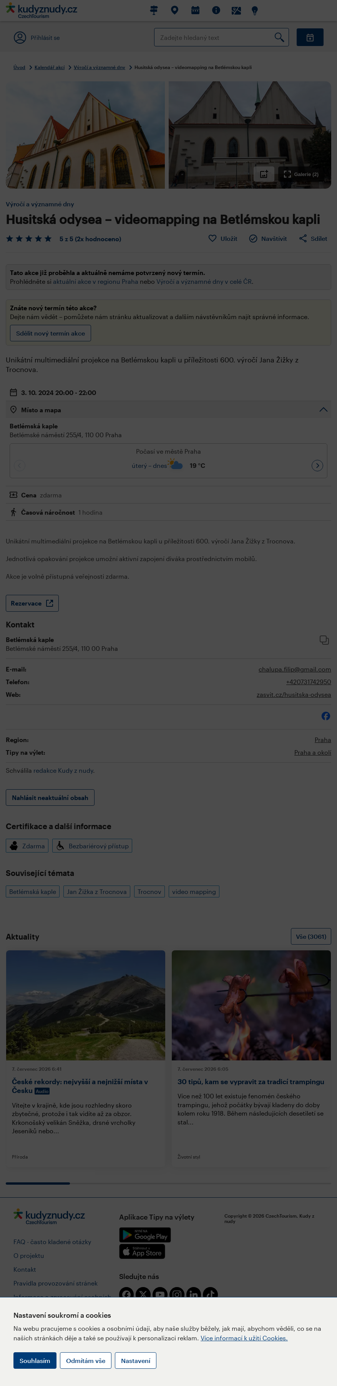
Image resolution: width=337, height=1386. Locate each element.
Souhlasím (35, 1360)
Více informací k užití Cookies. (244, 1338)
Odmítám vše (85, 1360)
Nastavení (135, 1360)
